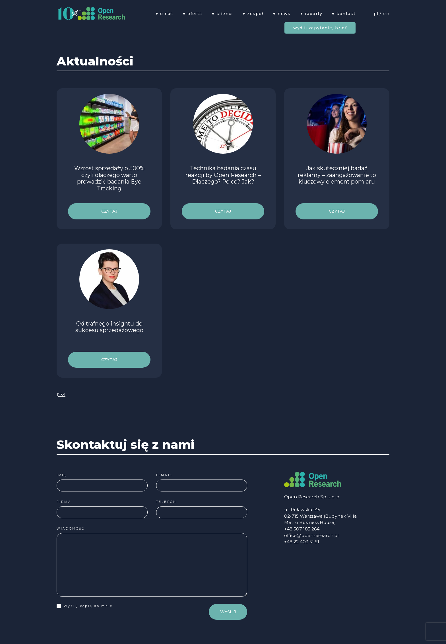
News (284, 13)
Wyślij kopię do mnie (82, 606)
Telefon (164, 502)
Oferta (194, 13)
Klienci (224, 13)
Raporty (313, 13)
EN (386, 13)
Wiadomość (68, 528)
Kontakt (346, 13)
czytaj (109, 211)
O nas (166, 13)
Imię (59, 475)
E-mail (162, 475)
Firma (61, 502)
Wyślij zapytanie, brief (320, 27)
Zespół (255, 13)
